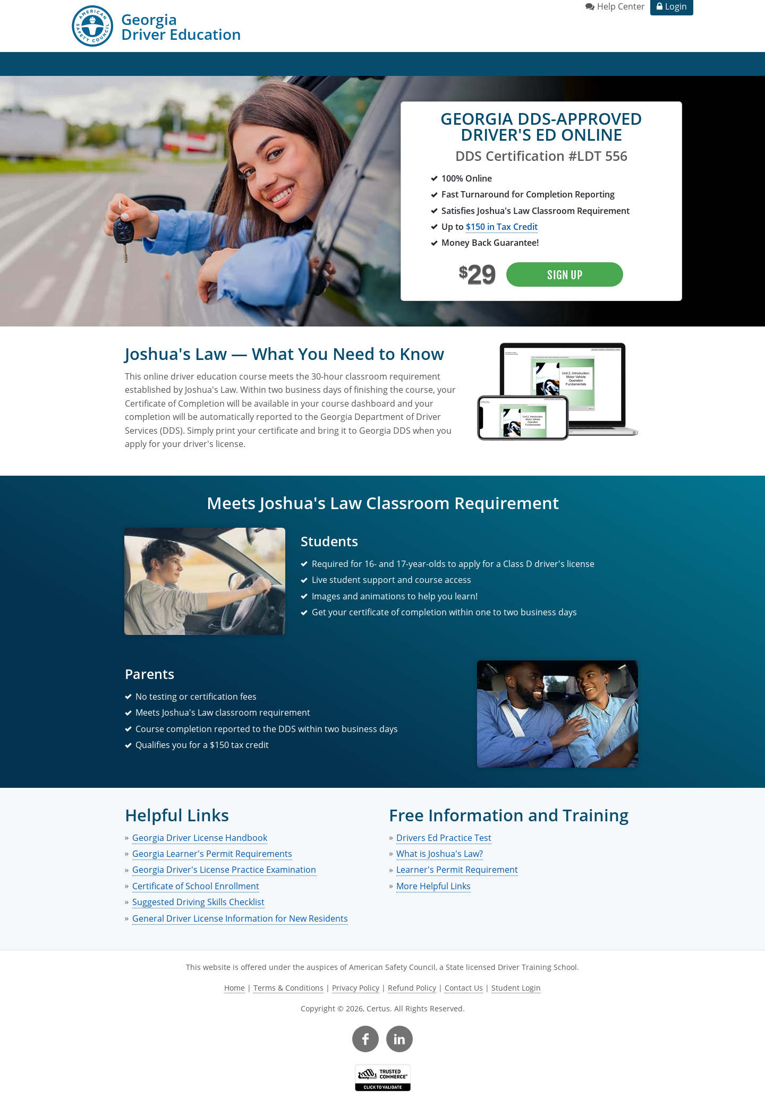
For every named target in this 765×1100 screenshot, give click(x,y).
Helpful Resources (422, 64)
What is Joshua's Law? (255, 64)
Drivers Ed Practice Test (443, 838)
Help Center (621, 6)
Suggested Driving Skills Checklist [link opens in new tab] (198, 902)
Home (89, 64)
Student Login (516, 988)
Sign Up (564, 275)
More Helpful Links (433, 886)
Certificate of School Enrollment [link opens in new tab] (195, 886)
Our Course (139, 64)
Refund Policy (412, 988)
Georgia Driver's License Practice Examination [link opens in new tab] (224, 869)
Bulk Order (667, 64)
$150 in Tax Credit (502, 227)
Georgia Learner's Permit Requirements (212, 854)
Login (676, 6)
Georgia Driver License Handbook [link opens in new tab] (199, 838)
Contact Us (464, 988)
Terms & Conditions (288, 988)
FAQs (188, 64)
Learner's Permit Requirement (457, 869)
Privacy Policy (355, 988)
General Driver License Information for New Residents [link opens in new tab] (240, 918)
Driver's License (342, 64)
